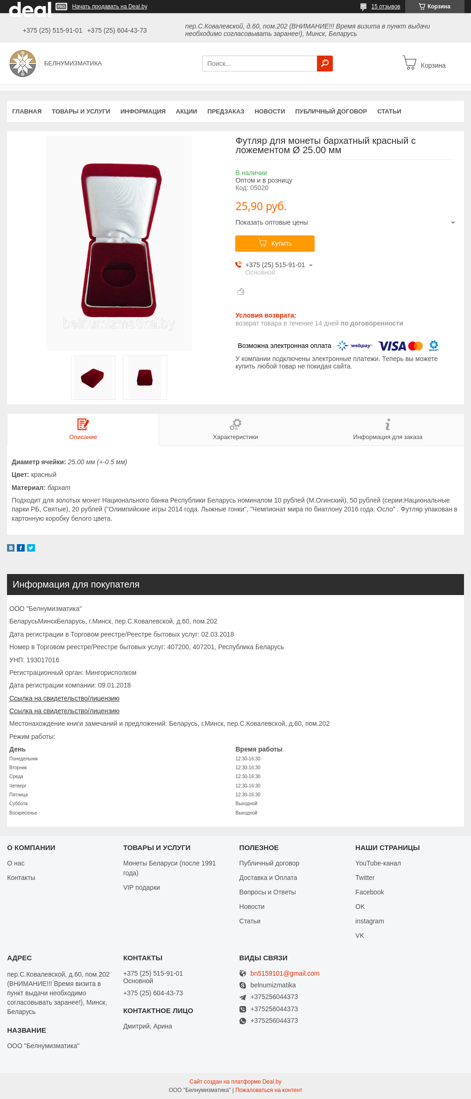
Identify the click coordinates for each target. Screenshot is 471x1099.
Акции (186, 111)
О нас (15, 863)
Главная (27, 111)
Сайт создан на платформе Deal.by (235, 1081)
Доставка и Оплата (268, 877)
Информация (143, 111)
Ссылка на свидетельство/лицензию (64, 698)
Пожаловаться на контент (268, 1090)
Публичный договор (331, 111)
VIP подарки (141, 887)
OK (360, 906)
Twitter (364, 877)
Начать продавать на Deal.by (110, 6)
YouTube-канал (378, 863)
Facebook (369, 892)
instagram (369, 921)
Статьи (389, 111)
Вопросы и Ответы (267, 892)
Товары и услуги (81, 111)
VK (359, 935)
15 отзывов (385, 6)
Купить (281, 243)
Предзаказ (225, 111)
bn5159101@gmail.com (285, 973)
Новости (269, 111)
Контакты (21, 877)
